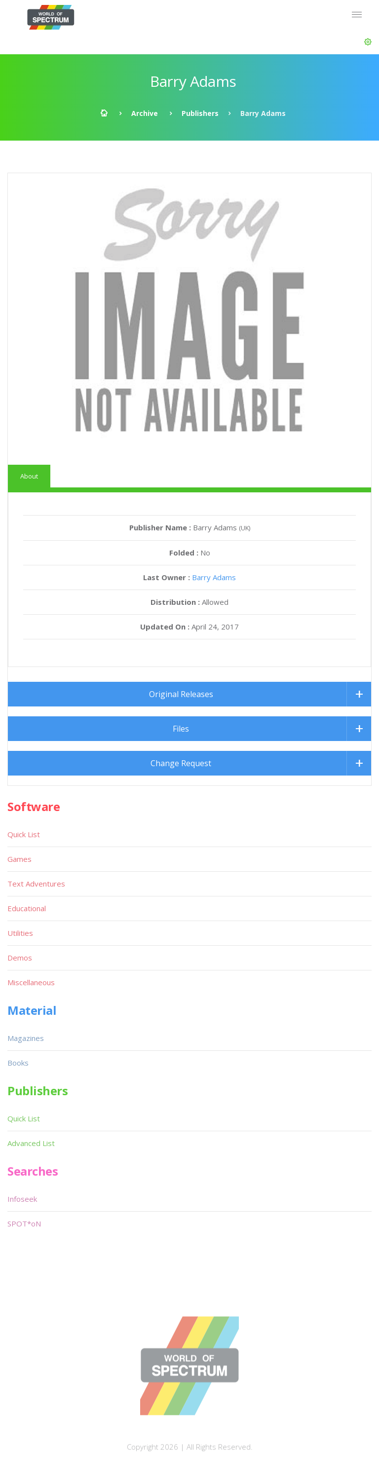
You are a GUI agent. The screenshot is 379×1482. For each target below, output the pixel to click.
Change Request (181, 763)
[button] (368, 42)
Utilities (20, 933)
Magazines (25, 1038)
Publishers (200, 113)
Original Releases (181, 694)
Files (181, 728)
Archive (144, 113)
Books (18, 1063)
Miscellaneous (31, 982)
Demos (19, 958)
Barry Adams (214, 577)
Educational (26, 908)
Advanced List (31, 1143)
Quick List (23, 834)
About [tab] (29, 476)
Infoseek (22, 1199)
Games (19, 859)
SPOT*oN (24, 1223)
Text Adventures (36, 884)
